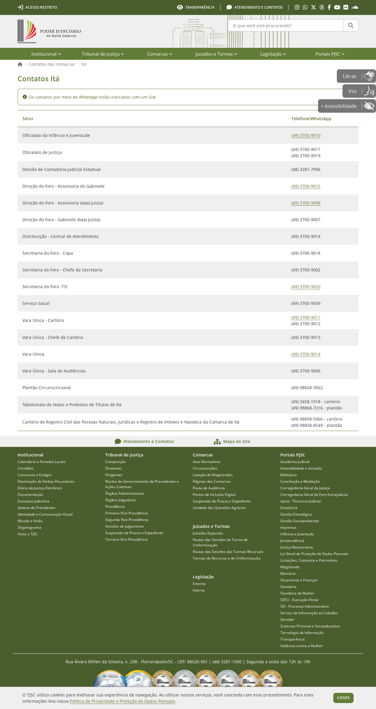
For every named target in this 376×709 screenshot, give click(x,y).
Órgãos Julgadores (120, 499)
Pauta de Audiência (209, 488)
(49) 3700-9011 (305, 317)
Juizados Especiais (208, 533)
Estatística (288, 507)
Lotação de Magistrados (213, 474)
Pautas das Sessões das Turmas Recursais (228, 551)
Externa (199, 583)
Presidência (115, 506)
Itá (83, 64)
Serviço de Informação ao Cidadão (308, 612)
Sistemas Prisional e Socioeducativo (310, 626)
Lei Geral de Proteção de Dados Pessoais (314, 553)
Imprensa (288, 527)
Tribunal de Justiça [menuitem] (103, 54)
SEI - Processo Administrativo (304, 606)
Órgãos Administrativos (124, 493)
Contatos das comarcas (52, 64)
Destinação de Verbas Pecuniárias (46, 481)
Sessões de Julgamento (124, 526)
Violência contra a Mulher (301, 645)
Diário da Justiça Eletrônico (40, 488)
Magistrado (289, 566)
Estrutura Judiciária (33, 501)
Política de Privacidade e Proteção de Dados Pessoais (122, 701)
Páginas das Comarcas (212, 481)
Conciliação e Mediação (300, 481)
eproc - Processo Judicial (300, 501)
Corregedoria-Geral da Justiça (305, 488)
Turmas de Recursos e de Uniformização (226, 558)
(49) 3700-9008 (305, 203)
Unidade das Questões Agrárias (219, 507)
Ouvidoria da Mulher (297, 593)
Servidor (287, 619)
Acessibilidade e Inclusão (301, 468)
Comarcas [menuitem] (159, 54)
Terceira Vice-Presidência (126, 539)
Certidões (26, 468)
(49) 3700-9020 (305, 286)
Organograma (29, 527)
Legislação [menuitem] (273, 54)
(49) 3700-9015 (305, 186)
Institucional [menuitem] (46, 54)
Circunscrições (205, 468)
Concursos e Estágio (34, 474)
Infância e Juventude (297, 534)
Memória (288, 573)
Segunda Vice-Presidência (126, 519)
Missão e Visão (30, 520)
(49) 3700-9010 (305, 135)
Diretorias (113, 468)
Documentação (30, 494)
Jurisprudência (292, 540)
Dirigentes (114, 474)
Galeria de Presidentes (37, 507)
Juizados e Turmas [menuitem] (216, 54)
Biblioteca (288, 474)
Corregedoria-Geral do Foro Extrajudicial (314, 494)
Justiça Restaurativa (296, 547)
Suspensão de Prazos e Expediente (134, 532)
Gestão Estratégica (296, 514)
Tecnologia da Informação (302, 632)
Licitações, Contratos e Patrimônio (308, 560)
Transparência (292, 639)
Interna (199, 590)
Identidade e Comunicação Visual (45, 514)
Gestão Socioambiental (299, 520)
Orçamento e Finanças (299, 580)
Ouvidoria (288, 586)
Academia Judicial (295, 461)
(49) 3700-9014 (305, 354)
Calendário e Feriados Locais (41, 461)
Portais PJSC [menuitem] (330, 54)
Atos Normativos (207, 461)
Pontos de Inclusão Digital (214, 494)
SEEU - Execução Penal (299, 599)
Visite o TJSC (28, 534)
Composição (115, 461)
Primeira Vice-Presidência (126, 513)
